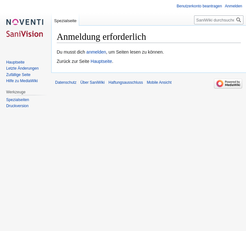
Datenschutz (66, 82)
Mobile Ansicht (159, 82)
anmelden (96, 52)
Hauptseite (101, 61)
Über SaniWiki (92, 82)
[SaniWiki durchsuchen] (218, 19)
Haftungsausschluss (126, 82)
